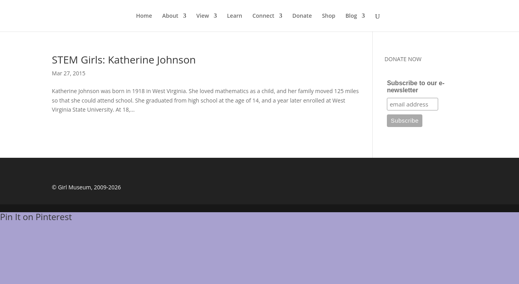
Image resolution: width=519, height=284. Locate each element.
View (202, 16)
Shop (328, 16)
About (170, 16)
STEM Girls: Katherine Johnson (124, 59)
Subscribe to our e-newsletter (415, 86)
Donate (302, 16)
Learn (235, 16)
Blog (351, 16)
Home (144, 16)
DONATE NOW (403, 59)
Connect (263, 16)
